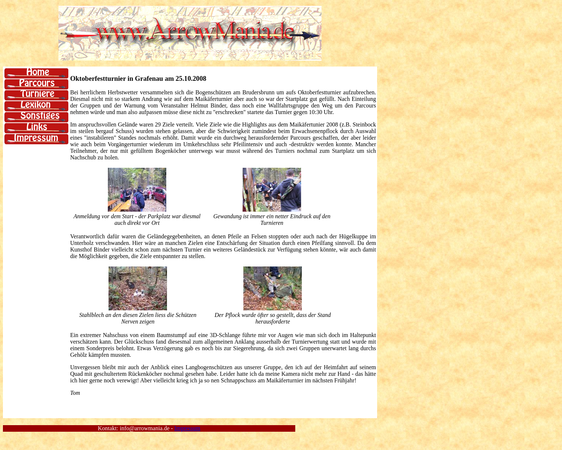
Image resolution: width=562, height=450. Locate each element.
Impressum (187, 428)
